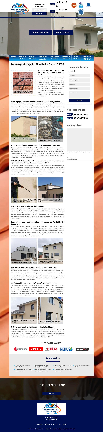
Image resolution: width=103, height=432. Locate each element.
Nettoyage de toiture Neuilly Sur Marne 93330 (63, 370)
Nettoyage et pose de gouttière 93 (43, 58)
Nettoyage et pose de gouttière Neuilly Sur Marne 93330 (43, 370)
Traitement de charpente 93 (66, 57)
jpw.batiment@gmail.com (57, 16)
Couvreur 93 (13, 57)
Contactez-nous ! (63, 32)
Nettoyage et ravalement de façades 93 (87, 58)
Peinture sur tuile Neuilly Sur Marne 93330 (23, 366)
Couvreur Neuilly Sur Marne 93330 (82, 366)
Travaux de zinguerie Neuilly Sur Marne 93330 (63, 366)
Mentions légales (70, 429)
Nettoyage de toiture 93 (22, 57)
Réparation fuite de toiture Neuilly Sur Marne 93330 (42, 366)
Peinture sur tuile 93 (76, 57)
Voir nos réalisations (40, 32)
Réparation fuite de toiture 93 (54, 57)
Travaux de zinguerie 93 (32, 57)
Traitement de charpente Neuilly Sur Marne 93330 (24, 370)
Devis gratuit (57, 429)
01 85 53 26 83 (61, 4)
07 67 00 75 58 (61, 11)
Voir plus (51, 393)
